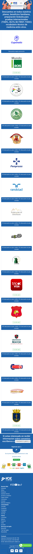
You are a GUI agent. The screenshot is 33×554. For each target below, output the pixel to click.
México (3, 519)
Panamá (3, 521)
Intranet (3, 501)
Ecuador (3, 524)
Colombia (3, 517)
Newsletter (4, 532)
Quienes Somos (5, 494)
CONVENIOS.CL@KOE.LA (23, 441)
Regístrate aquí (16, 459)
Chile (2, 523)
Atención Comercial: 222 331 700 (10, 538)
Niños (2, 490)
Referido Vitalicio (5, 503)
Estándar (3, 488)
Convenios (4, 499)
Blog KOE (3, 528)
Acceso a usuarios (6, 495)
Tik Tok (3, 513)
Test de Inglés (5, 530)
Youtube (3, 506)
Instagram (4, 510)
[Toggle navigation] (21, 3)
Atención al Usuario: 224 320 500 (10, 540)
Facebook (3, 508)
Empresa (3, 492)
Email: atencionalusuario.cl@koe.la (10, 541)
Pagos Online (4, 497)
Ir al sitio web (16, 72)
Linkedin (3, 512)
